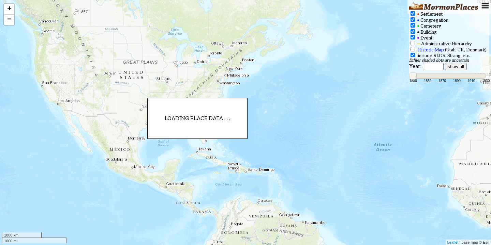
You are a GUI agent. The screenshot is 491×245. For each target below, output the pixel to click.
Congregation (429, 20)
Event (421, 38)
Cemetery (426, 26)
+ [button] (9, 9)
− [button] (9, 20)
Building (424, 32)
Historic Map (431, 50)
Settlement (427, 14)
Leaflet (453, 242)
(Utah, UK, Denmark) (449, 50)
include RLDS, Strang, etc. (440, 56)
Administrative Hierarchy (441, 44)
